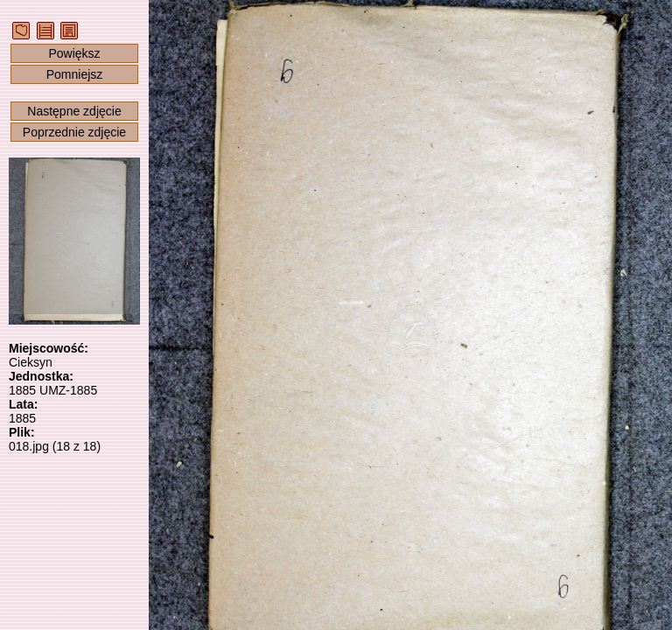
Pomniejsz (74, 74)
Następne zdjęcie (74, 111)
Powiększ (74, 53)
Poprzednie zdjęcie (74, 132)
